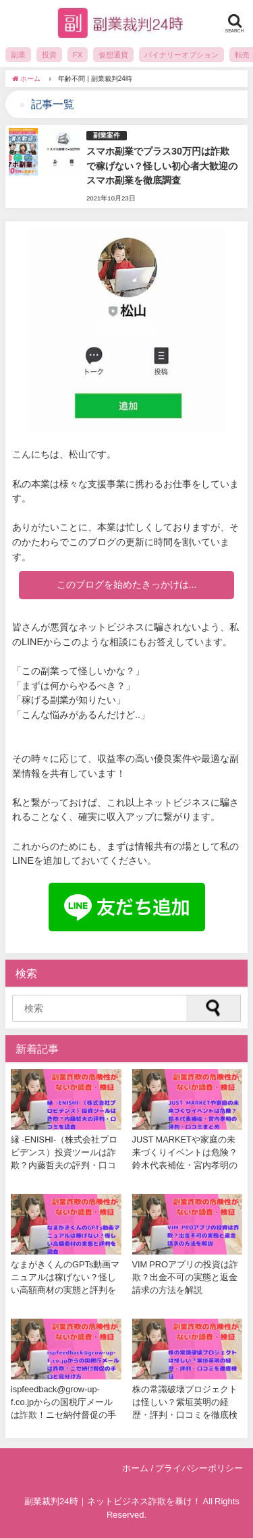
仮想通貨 (113, 55)
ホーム (135, 1468)
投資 (49, 55)
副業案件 (106, 135)
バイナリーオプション (181, 55)
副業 (18, 55)
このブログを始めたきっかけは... (127, 584)
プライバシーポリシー (199, 1468)
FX (77, 55)
